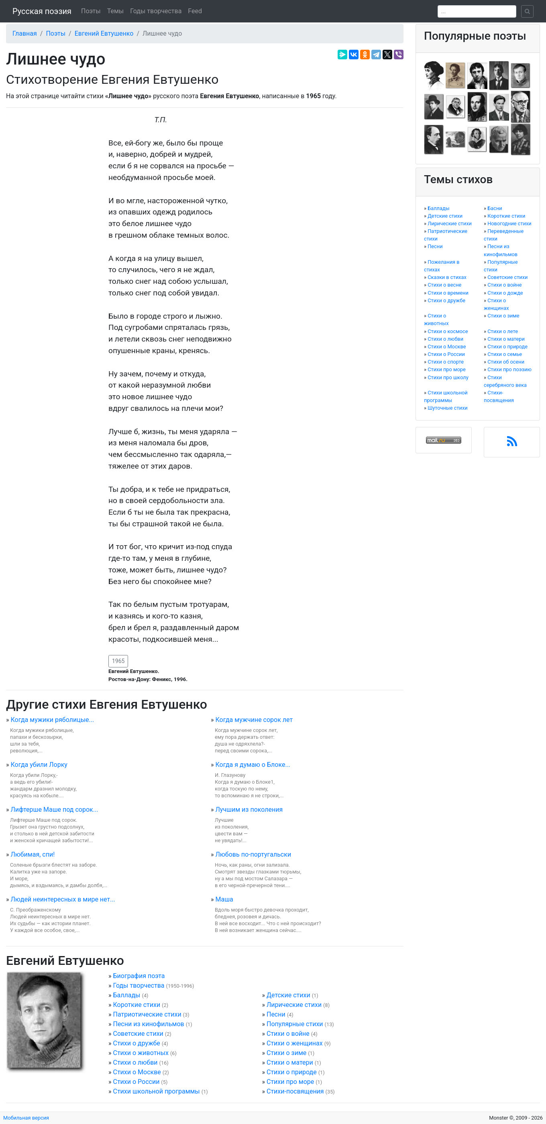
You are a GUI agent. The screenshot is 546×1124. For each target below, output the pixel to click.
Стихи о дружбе (136, 1043)
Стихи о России (136, 1082)
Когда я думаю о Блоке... (252, 764)
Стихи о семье (504, 354)
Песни (276, 1014)
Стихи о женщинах (295, 1043)
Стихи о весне (444, 285)
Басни (494, 208)
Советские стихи (138, 1033)
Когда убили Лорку (38, 764)
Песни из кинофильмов (148, 1024)
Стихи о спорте (446, 362)
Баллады (126, 995)
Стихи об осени (505, 362)
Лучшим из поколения (249, 809)
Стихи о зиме (286, 1053)
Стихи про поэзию (509, 369)
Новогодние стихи (509, 223)
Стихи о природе (292, 1072)
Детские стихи (288, 995)
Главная (24, 33)
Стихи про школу (448, 377)
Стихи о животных (140, 1053)
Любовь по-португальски (253, 854)
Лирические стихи (294, 1005)
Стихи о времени (448, 293)
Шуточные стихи (448, 408)
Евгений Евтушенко (104, 33)
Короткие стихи (136, 1005)
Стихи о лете (502, 331)
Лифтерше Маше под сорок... (54, 809)
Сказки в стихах (447, 277)
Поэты (91, 11)
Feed (195, 11)
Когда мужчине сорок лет (254, 720)
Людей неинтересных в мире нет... (62, 899)
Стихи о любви (135, 1062)
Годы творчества (155, 11)
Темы (115, 11)
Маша (224, 899)
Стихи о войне (288, 1033)
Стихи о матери (290, 1062)
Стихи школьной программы (156, 1091)
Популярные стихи (295, 1024)
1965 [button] (118, 661)
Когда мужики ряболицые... (52, 720)
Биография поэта (139, 976)
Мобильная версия (26, 1118)
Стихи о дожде (505, 293)
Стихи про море (290, 1082)
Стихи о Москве (137, 1072)
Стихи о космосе (448, 331)
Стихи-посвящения (295, 1091)
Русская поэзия (41, 11)
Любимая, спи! (32, 854)
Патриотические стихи (147, 1014)
